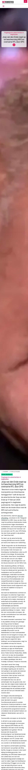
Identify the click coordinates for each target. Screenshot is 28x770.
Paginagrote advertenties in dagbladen (14, 33)
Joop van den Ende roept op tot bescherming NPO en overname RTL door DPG (14, 39)
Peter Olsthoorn (7, 474)
